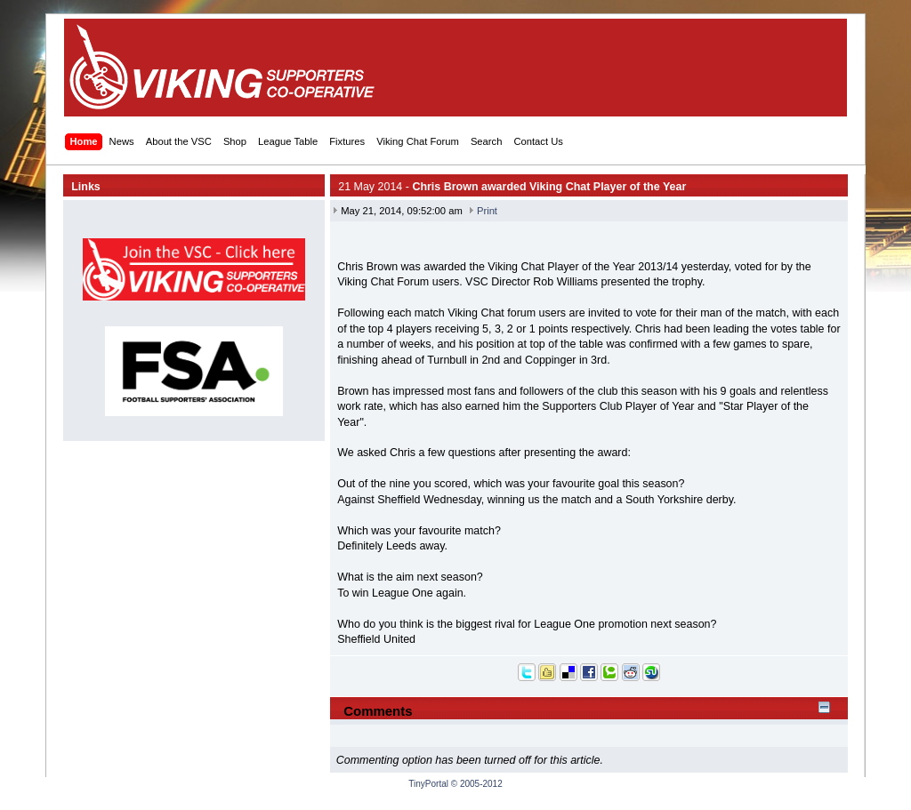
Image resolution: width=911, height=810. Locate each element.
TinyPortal (428, 784)
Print (487, 210)
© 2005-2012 (477, 784)
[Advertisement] (514, 68)
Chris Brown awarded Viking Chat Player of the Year (549, 186)
